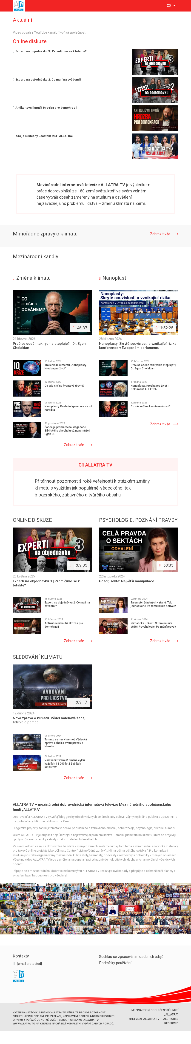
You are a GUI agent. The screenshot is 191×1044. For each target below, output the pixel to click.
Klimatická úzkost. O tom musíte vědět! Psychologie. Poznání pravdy (153, 624)
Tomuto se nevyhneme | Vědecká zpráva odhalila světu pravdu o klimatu (66, 742)
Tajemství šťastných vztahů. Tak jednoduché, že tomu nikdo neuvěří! (153, 604)
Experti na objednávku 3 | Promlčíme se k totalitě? (50, 51)
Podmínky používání (115, 962)
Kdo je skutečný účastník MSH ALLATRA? (43, 136)
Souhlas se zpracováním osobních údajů (131, 956)
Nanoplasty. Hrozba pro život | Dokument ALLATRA (149, 387)
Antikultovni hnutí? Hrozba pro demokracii (45, 107)
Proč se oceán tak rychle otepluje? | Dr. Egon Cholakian (153, 366)
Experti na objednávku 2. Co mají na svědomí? (47, 79)
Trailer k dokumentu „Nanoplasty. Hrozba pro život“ (66, 366)
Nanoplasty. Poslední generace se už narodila (68, 408)
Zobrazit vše (160, 234)
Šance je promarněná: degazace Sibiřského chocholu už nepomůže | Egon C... (67, 431)
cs (169, 5)
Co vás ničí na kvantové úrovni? (64, 385)
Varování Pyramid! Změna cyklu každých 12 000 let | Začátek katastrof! (65, 763)
